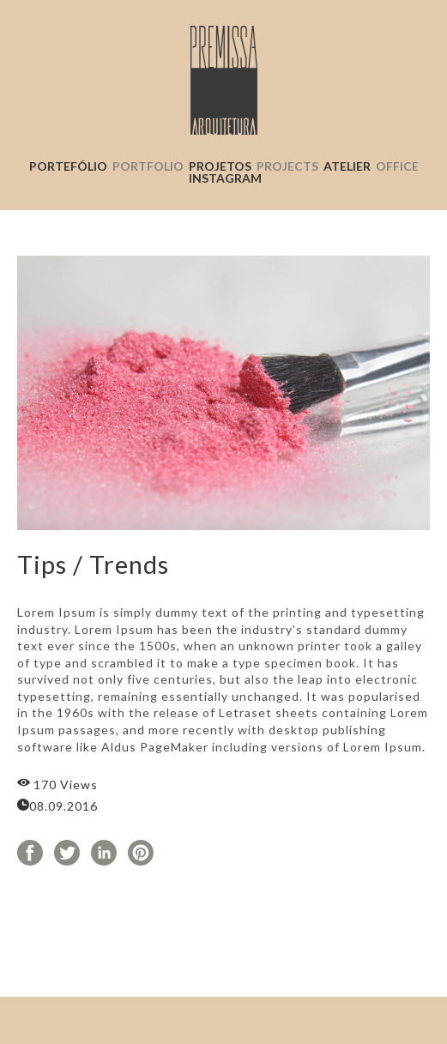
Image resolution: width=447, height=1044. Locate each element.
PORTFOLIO (148, 166)
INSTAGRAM (225, 178)
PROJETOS (220, 166)
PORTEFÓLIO (68, 166)
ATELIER (371, 166)
